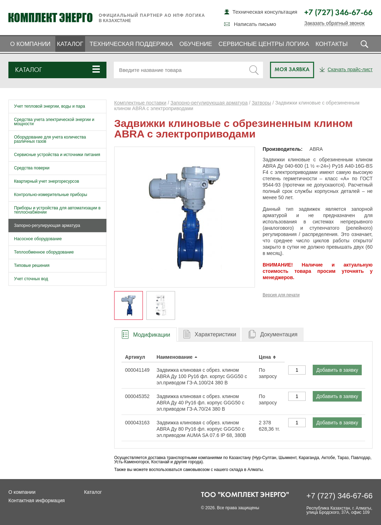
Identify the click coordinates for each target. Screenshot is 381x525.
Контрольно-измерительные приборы (50, 194)
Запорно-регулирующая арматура (47, 225)
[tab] (145, 334)
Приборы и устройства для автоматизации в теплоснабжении (57, 210)
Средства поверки (31, 168)
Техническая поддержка (131, 44)
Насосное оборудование (38, 238)
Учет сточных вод (31, 278)
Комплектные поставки (140, 103)
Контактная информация (36, 500)
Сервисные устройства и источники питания (57, 154)
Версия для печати (281, 294)
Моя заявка (292, 70)
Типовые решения (31, 265)
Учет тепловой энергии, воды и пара (49, 106)
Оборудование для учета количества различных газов (50, 139)
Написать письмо (255, 24)
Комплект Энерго (50, 17)
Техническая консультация (265, 11)
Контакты (332, 44)
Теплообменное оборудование (44, 252)
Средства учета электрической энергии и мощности (54, 121)
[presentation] (145, 335)
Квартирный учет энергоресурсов (46, 181)
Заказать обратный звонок (334, 23)
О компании (30, 44)
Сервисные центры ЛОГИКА (264, 44)
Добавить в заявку (337, 370)
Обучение (195, 44)
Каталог (70, 44)
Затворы (261, 103)
